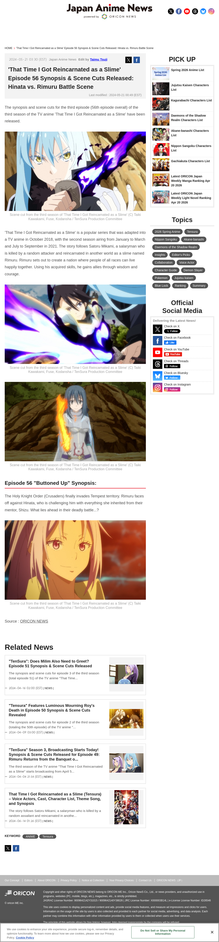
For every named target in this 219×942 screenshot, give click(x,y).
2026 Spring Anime (167, 231)
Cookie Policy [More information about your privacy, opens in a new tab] (25, 937)
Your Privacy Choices (121, 880)
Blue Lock (161, 285)
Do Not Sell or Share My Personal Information (162, 932)
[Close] (212, 932)
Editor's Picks (181, 255)
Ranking (180, 285)
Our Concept (12, 880)
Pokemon (161, 278)
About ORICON (46, 880)
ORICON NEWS (34, 621)
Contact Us (145, 880)
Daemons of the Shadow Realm (176, 247)
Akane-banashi (194, 239)
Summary (199, 285)
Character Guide (166, 270)
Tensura (47, 836)
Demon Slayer (193, 270)
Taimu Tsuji (98, 59)
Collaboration (164, 262)
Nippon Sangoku (166, 239)
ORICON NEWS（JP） (170, 880)
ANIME (30, 836)
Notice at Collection (93, 880)
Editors (29, 880)
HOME (8, 48)
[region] (109, 932)
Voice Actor (186, 262)
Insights (160, 255)
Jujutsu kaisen (183, 278)
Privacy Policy (69, 880)
